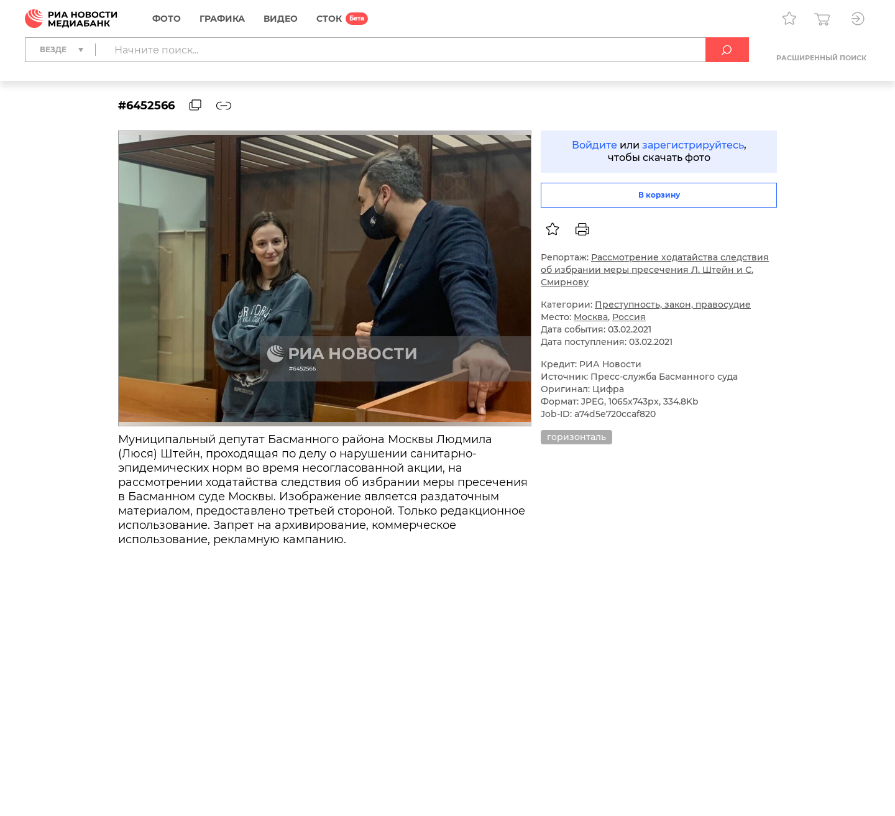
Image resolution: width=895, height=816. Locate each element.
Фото (166, 18)
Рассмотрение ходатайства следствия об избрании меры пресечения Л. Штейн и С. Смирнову (655, 270)
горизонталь (576, 436)
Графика (222, 18)
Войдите (594, 145)
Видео (281, 18)
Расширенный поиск (821, 57)
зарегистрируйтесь (693, 145)
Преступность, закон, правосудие (673, 304)
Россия (629, 317)
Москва (591, 317)
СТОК (329, 18)
